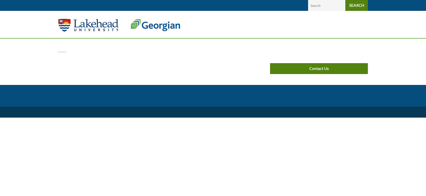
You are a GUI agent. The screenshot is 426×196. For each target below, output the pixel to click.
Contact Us (319, 68)
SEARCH (356, 5)
